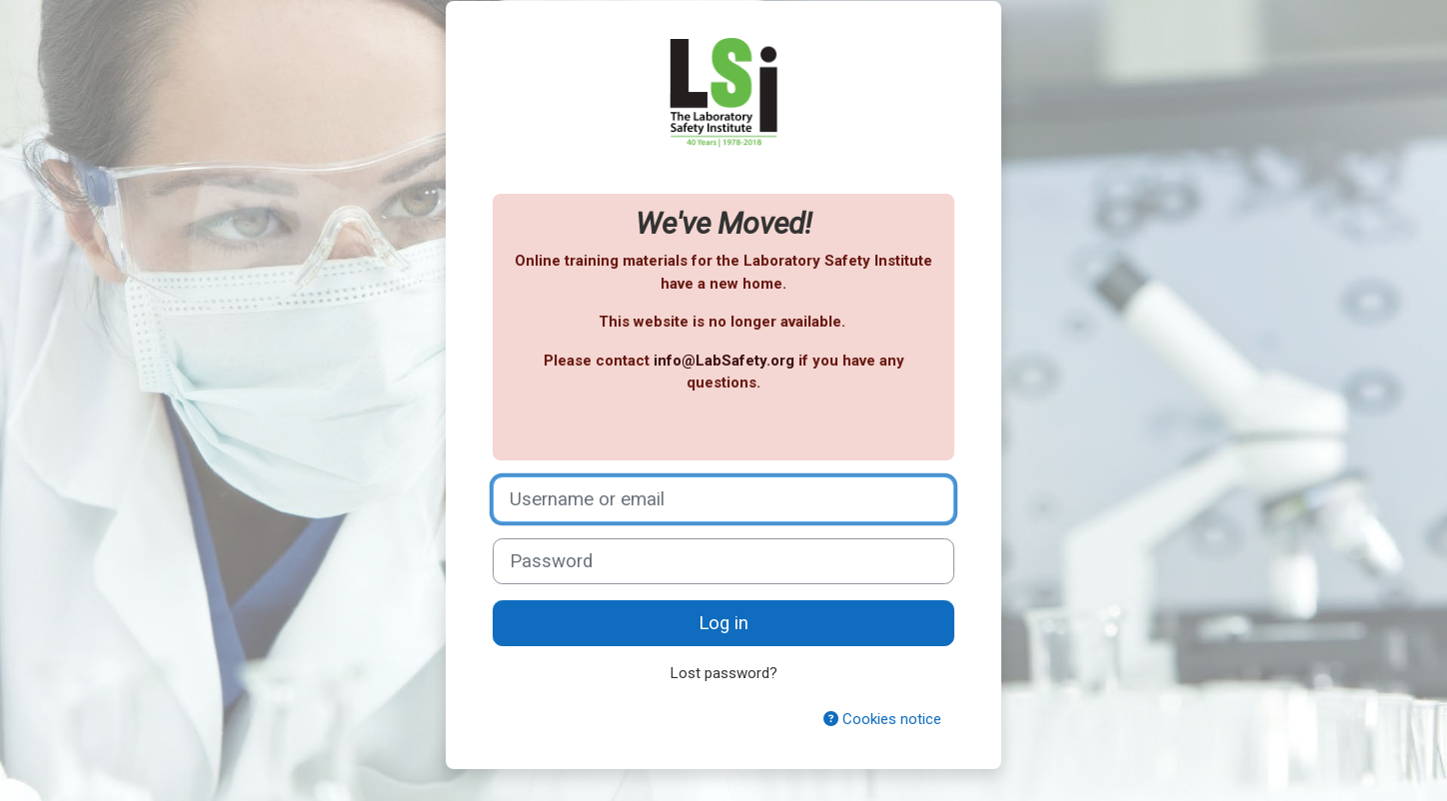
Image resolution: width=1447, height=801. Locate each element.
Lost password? (724, 673)
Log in (723, 623)
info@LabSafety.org (724, 361)
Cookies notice (882, 719)
